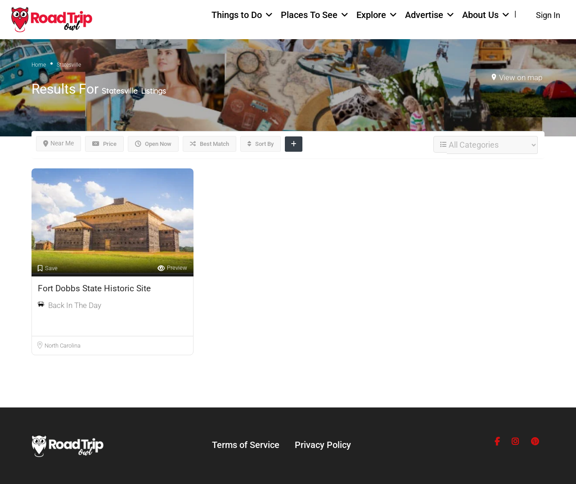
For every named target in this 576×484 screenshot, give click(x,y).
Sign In (548, 15)
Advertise (424, 14)
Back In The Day (74, 305)
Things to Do (237, 14)
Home (39, 65)
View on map (520, 77)
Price (104, 143)
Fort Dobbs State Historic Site (94, 288)
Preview (172, 268)
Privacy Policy (323, 444)
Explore (371, 14)
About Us (480, 14)
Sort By (261, 143)
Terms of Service (245, 444)
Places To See (309, 14)
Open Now (153, 143)
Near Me (58, 143)
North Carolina (63, 345)
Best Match (209, 143)
